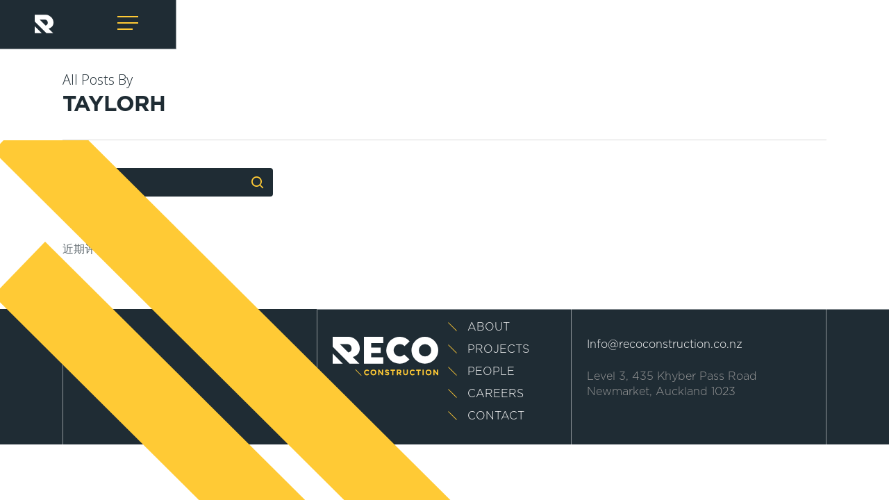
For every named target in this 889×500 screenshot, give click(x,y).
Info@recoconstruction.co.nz (664, 344)
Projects (498, 349)
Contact (495, 416)
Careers (495, 393)
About (488, 327)
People (491, 371)
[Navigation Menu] (129, 23)
